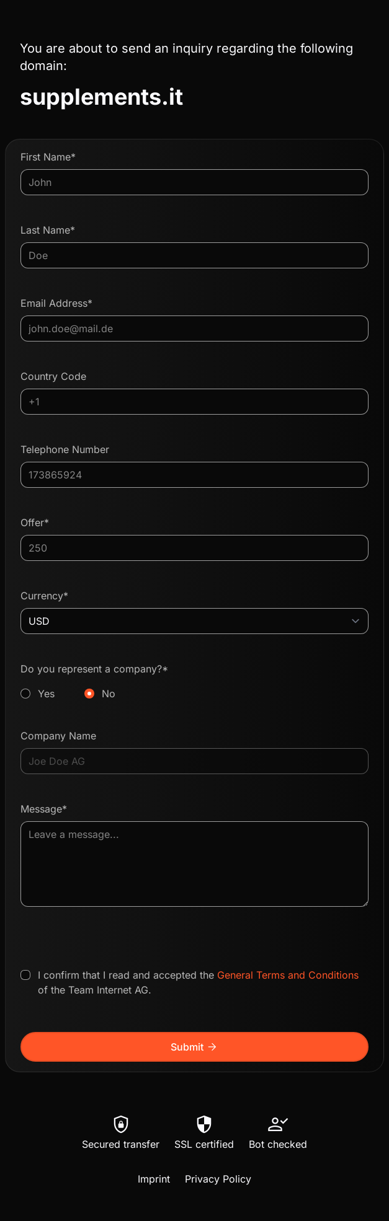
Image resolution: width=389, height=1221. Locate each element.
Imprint (154, 1179)
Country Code (53, 376)
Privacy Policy (218, 1179)
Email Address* (56, 303)
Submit (194, 1047)
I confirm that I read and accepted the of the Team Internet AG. (198, 982)
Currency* (44, 595)
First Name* (48, 157)
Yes (46, 693)
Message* (43, 809)
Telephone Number (64, 449)
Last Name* (47, 230)
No (108, 693)
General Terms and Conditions (288, 975)
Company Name (58, 736)
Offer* (34, 522)
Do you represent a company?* (194, 682)
